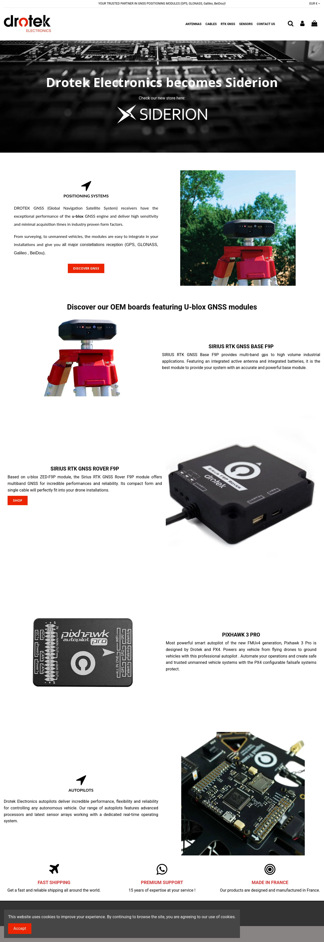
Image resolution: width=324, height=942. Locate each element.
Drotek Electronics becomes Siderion (162, 82)
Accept (19, 928)
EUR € (314, 3)
